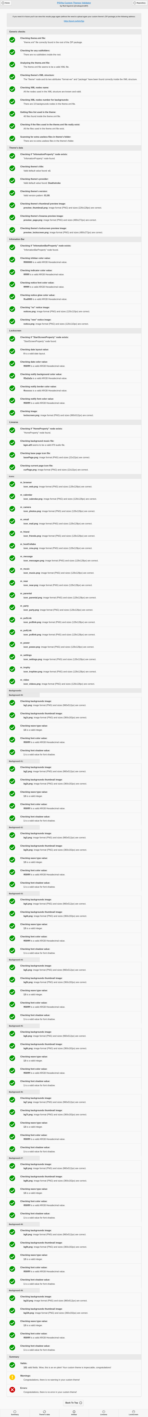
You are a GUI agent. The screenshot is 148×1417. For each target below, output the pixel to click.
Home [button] (7, 3)
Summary (15, 1415)
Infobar (74, 1415)
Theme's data (44, 1415)
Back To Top (71, 1403)
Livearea (103, 1415)
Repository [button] (141, 3)
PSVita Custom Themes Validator (74, 3)
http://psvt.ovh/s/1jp (74, 21)
